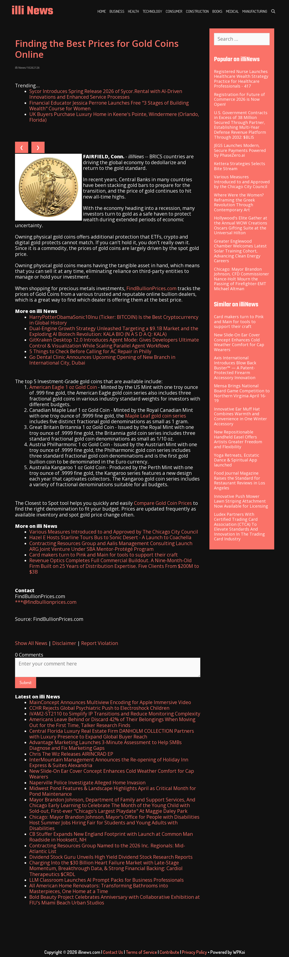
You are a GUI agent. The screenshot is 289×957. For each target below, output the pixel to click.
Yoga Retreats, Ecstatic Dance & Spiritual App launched (236, 460)
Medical (232, 11)
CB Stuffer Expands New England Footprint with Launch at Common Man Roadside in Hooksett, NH (111, 837)
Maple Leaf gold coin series (155, 416)
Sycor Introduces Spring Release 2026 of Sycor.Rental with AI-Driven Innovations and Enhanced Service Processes (105, 94)
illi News (32, 11)
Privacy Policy (194, 952)
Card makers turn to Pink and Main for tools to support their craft (103, 555)
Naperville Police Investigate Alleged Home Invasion (87, 782)
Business (117, 11)
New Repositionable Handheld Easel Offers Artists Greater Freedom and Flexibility (238, 439)
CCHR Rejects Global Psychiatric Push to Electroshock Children (99, 708)
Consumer (174, 11)
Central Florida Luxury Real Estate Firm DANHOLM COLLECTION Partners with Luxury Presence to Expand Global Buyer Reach (111, 734)
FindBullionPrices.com (151, 288)
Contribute (169, 952)
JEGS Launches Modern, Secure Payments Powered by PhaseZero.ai (240, 150)
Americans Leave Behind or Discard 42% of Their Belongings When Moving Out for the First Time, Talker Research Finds (112, 722)
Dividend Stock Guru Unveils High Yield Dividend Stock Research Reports (111, 857)
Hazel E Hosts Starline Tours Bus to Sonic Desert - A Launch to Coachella (110, 537)
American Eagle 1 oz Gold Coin (63, 387)
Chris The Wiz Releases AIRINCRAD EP (71, 754)
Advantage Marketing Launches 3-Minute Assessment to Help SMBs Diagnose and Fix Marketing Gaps (105, 745)
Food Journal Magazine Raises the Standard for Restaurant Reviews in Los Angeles (239, 480)
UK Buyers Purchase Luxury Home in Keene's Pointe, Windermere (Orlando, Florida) (114, 117)
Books (217, 11)
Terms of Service (141, 952)
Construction (197, 11)
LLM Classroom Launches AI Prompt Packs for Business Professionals (106, 880)
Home (102, 11)
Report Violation (99, 643)
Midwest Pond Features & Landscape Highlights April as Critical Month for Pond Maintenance (112, 791)
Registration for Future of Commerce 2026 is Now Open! (239, 99)
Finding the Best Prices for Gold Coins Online (97, 48)
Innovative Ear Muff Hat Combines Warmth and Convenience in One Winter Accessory (240, 416)
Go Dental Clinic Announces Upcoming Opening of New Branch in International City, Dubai (102, 360)
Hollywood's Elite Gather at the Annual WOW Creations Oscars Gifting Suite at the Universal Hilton (240, 225)
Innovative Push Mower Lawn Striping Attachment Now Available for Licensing (241, 501)
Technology (152, 11)
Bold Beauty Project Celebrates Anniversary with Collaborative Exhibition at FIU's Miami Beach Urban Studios (114, 900)
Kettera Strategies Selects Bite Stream (239, 166)
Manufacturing (254, 11)
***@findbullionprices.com (45, 602)
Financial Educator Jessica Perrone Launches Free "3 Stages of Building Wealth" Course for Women (109, 106)
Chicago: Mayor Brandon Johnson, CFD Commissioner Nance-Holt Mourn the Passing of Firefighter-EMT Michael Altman (241, 278)
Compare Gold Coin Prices (163, 503)
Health (133, 11)
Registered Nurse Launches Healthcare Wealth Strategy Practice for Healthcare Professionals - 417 (241, 79)
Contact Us (113, 952)
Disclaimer (64, 643)
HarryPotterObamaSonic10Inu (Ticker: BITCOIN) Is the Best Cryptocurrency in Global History (114, 320)
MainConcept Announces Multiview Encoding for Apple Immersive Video (110, 702)
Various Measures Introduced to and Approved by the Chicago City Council (242, 181)
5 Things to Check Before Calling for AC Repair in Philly (90, 351)
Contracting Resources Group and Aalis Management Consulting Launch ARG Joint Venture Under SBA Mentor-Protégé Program (110, 546)
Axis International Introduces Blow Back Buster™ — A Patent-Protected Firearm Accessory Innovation (235, 367)
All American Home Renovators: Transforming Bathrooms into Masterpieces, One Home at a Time (98, 888)
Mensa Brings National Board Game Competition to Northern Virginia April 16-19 (242, 393)
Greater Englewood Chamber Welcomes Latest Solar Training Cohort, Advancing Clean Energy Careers (240, 250)
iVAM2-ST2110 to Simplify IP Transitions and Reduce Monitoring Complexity (114, 713)
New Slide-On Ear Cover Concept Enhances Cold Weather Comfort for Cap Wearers (111, 774)
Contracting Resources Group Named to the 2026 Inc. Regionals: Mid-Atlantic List (107, 848)
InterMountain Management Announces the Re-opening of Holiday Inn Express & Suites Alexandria (108, 762)
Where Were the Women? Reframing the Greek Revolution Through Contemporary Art (239, 202)
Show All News (31, 643)
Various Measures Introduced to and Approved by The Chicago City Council (113, 532)
